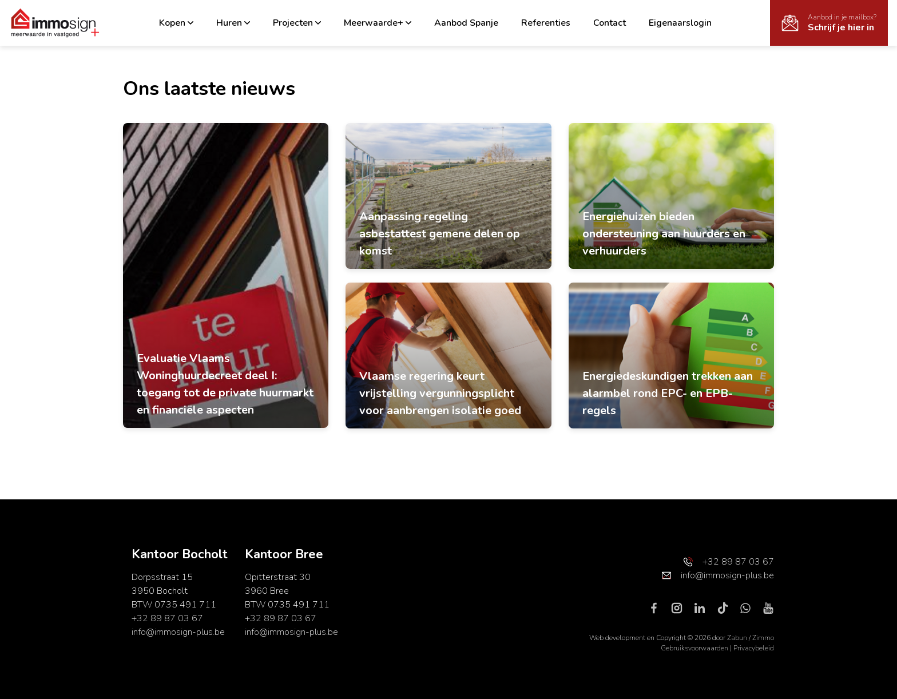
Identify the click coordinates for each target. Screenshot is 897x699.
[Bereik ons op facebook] (658, 607)
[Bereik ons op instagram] (681, 607)
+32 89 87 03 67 (167, 618)
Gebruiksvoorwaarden (695, 648)
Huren (233, 23)
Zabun (737, 637)
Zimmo (763, 637)
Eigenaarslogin (680, 23)
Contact (609, 23)
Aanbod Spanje (466, 23)
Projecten (297, 23)
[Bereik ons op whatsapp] (750, 607)
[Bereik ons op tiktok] (727, 607)
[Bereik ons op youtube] (768, 607)
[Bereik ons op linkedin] (704, 607)
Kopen (176, 23)
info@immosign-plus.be (178, 632)
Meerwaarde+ (377, 23)
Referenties (545, 23)
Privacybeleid (753, 648)
